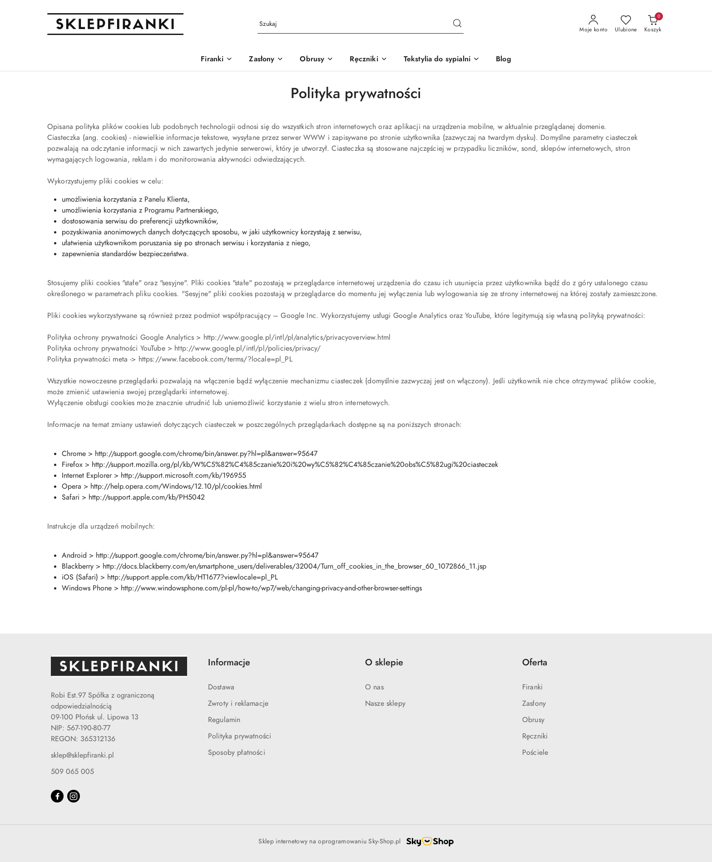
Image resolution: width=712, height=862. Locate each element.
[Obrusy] (316, 59)
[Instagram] (73, 796)
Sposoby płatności (236, 753)
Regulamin (224, 720)
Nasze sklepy (385, 703)
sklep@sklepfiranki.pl (82, 755)
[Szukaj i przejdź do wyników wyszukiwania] (457, 24)
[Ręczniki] (368, 59)
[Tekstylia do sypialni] (441, 59)
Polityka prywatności (239, 736)
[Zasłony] (266, 59)
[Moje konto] (593, 24)
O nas (374, 687)
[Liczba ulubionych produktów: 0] (626, 24)
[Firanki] (216, 59)
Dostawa (221, 687)
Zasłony (534, 703)
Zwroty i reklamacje (238, 703)
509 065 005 (72, 772)
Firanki (532, 687)
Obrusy (533, 720)
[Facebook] (57, 796)
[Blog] (503, 59)
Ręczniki (535, 736)
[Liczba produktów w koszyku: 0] (653, 24)
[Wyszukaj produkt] (360, 24)
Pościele (535, 753)
